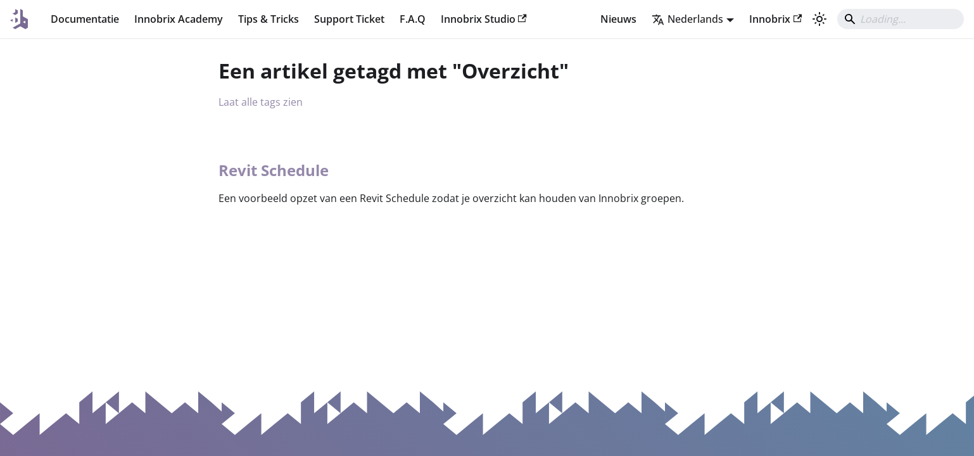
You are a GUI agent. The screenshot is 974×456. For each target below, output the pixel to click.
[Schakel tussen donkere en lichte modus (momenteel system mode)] (819, 19)
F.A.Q (413, 19)
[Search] (900, 19)
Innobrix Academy (178, 19)
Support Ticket (349, 19)
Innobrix (775, 19)
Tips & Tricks (268, 19)
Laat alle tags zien (260, 102)
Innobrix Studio (484, 19)
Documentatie (85, 19)
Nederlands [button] (687, 19)
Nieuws (618, 19)
